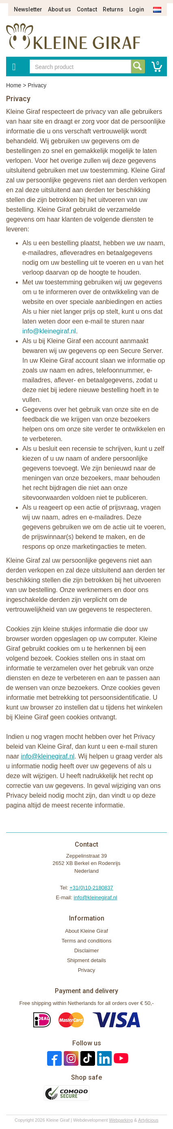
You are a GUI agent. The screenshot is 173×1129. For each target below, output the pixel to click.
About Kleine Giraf (86, 931)
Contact (87, 9)
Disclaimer (86, 950)
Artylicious (148, 1120)
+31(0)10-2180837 (91, 888)
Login (136, 9)
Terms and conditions (87, 941)
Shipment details (86, 960)
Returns (113, 9)
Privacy (86, 970)
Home (13, 85)
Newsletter (28, 9)
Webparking (121, 1120)
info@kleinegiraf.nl (49, 331)
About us (59, 9)
